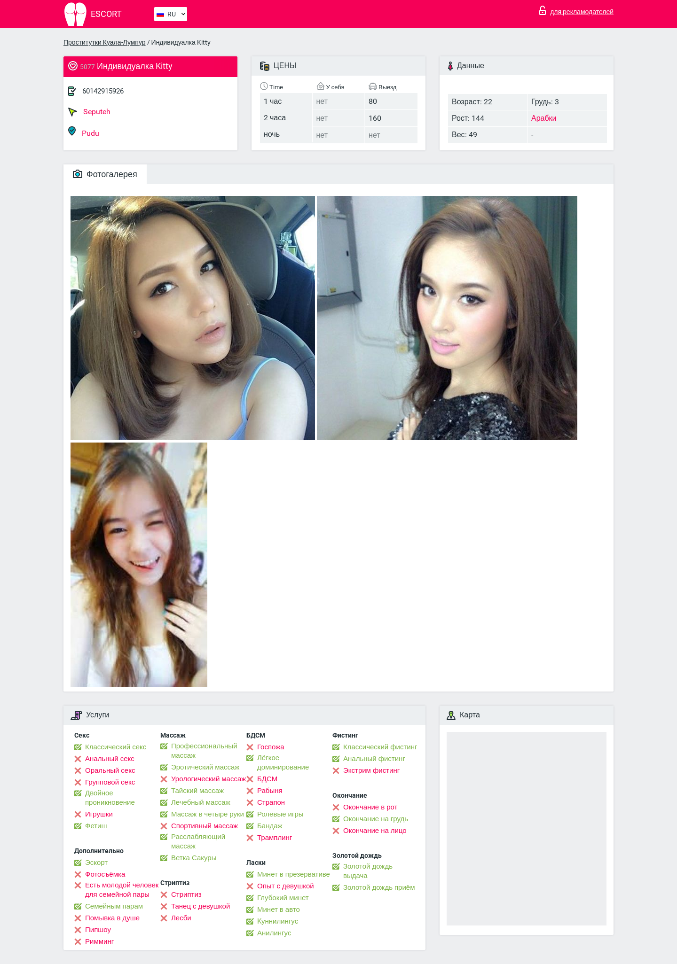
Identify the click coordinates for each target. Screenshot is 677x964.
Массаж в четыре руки (207, 814)
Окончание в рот (370, 807)
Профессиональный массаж (204, 751)
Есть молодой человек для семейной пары (121, 890)
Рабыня (270, 790)
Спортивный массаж (204, 826)
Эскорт (96, 862)
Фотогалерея (105, 174)
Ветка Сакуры (193, 858)
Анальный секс (109, 758)
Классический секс (115, 747)
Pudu (83, 132)
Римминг (99, 941)
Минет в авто (278, 909)
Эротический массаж (205, 767)
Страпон (271, 802)
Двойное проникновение (110, 798)
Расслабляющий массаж (198, 841)
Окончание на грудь (375, 819)
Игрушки (99, 814)
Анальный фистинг (374, 758)
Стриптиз (186, 894)
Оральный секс (110, 770)
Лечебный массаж (200, 802)
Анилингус (274, 933)
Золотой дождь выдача (368, 871)
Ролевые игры (280, 814)
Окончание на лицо (375, 830)
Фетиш (96, 826)
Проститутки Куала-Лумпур (104, 42)
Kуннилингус (277, 921)
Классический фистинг (380, 747)
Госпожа (270, 747)
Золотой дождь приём (379, 887)
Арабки (544, 118)
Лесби (181, 918)
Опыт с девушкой (285, 886)
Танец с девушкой (200, 906)
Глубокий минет (283, 898)
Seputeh (89, 112)
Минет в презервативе (293, 874)
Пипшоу (98, 929)
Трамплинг (274, 837)
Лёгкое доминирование (283, 762)
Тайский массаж (197, 790)
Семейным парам (114, 906)
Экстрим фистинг (371, 770)
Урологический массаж (208, 779)
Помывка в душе (112, 918)
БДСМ (267, 779)
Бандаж (270, 826)
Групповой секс (110, 782)
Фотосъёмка (105, 874)
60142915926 (103, 91)
